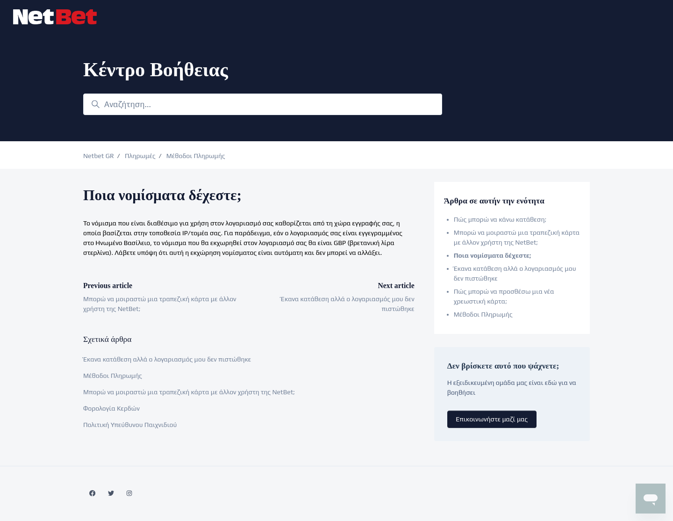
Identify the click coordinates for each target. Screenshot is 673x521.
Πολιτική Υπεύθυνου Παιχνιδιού (130, 424)
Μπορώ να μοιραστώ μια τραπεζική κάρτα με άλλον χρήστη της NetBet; (189, 392)
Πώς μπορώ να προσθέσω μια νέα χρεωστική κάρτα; (504, 296)
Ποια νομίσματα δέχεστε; (492, 255)
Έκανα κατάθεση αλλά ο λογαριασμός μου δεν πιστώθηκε (167, 359)
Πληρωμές (140, 155)
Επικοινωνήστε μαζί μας (492, 419)
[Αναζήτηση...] (262, 104)
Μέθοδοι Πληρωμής (195, 155)
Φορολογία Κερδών (111, 408)
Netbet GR (98, 155)
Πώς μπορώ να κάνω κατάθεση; (500, 219)
